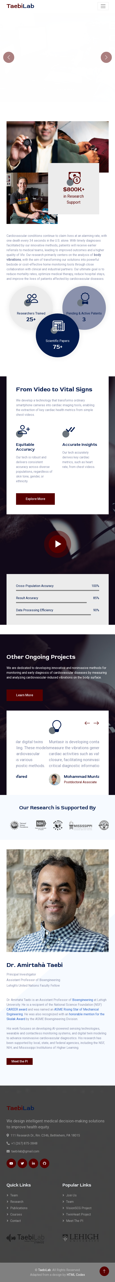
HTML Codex (76, 1275)
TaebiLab (44, 1270)
